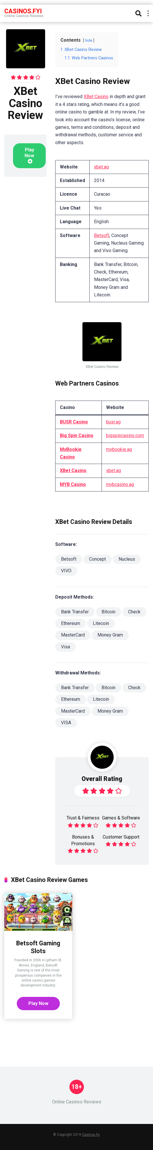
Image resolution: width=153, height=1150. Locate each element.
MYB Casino (73, 484)
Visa (65, 647)
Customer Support (121, 837)
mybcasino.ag (120, 484)
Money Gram (110, 635)
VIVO (66, 570)
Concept (97, 559)
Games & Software (121, 818)
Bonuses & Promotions (83, 840)
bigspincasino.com (125, 435)
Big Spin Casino (76, 435)
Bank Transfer (75, 612)
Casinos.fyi (91, 1135)
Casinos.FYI (23, 11)
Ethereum (70, 623)
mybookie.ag (119, 449)
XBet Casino (96, 96)
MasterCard (73, 635)
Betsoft (101, 235)
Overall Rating (102, 778)
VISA (66, 722)
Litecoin (101, 623)
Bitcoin (108, 612)
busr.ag (113, 422)
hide (88, 40)
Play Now (29, 155)
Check (134, 612)
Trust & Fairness (83, 818)
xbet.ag (101, 167)
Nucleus (127, 559)
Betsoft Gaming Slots (38, 947)
